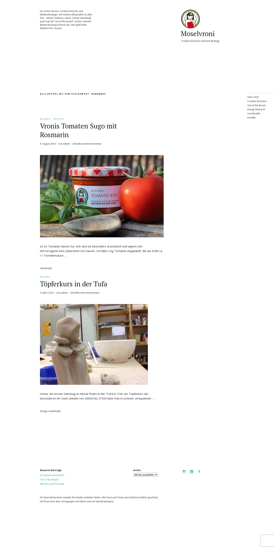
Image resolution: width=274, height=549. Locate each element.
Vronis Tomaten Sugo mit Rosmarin (78, 130)
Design (43, 411)
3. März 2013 (47, 292)
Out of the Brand (256, 105)
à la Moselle (253, 113)
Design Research (256, 109)
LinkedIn (191, 474)
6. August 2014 (48, 143)
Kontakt (251, 117)
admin (66, 143)
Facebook (199, 474)
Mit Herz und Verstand (52, 484)
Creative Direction (257, 101)
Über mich (253, 97)
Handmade (46, 268)
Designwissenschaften (52, 475)
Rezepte (58, 119)
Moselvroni (198, 33)
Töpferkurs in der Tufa (73, 283)
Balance (45, 119)
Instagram (184, 474)
